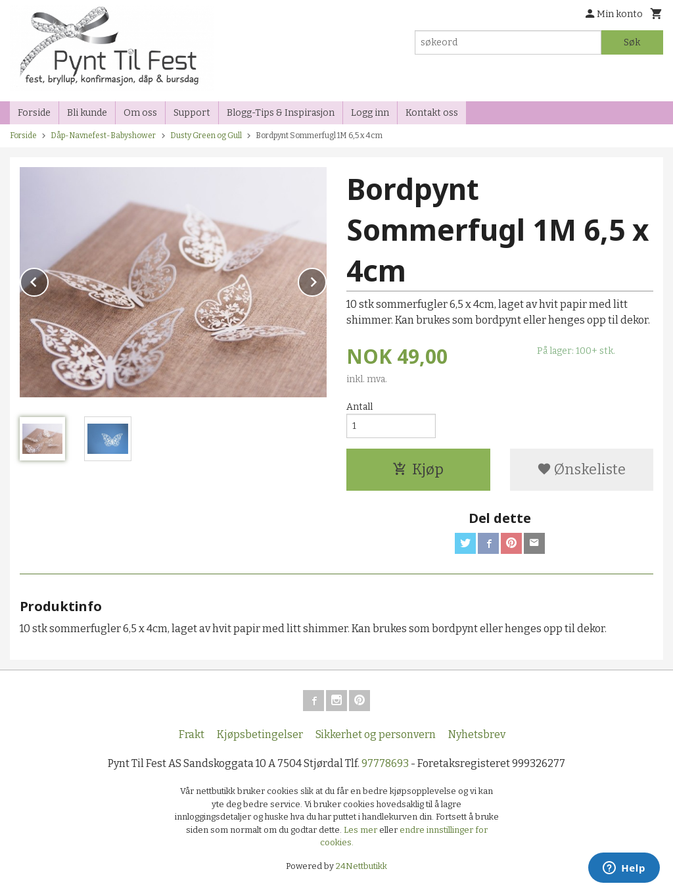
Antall (359, 406)
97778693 (385, 763)
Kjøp (418, 469)
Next (326, 280)
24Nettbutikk (361, 866)
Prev (48, 280)
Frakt (191, 734)
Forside (34, 112)
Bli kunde (87, 112)
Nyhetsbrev (476, 734)
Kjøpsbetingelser (260, 734)
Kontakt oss (432, 112)
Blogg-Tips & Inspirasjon (281, 112)
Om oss (140, 112)
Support (192, 112)
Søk (632, 42)
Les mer (361, 830)
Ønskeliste (581, 469)
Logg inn (370, 112)
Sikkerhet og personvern (375, 734)
